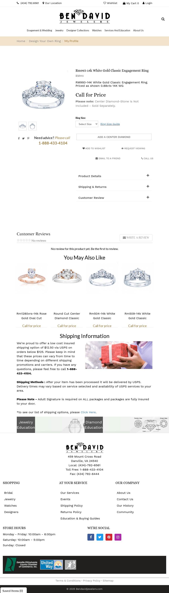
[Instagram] (118, 537)
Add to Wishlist (94, 148)
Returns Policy (71, 512)
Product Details (89, 176)
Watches (10, 505)
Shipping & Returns (92, 187)
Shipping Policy (71, 505)
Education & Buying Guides (80, 518)
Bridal (8, 493)
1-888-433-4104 (91, 469)
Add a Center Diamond (114, 136)
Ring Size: (81, 117)
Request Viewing (133, 148)
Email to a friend (108, 158)
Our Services (69, 493)
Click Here (88, 412)
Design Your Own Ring (45, 41)
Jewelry (9, 499)
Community (125, 512)
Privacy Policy (91, 580)
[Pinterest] (109, 537)
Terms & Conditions (68, 580)
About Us (123, 493)
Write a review (136, 237)
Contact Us (125, 499)
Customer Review (91, 198)
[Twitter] (99, 537)
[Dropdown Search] (163, 19)
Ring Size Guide (110, 123)
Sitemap (108, 580)
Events (65, 499)
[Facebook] (90, 537)
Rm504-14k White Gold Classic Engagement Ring (102, 318)
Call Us (147, 158)
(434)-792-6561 (88, 465)
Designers (11, 512)
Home (21, 41)
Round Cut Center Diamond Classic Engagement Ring (67, 318)
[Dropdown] (39, 30)
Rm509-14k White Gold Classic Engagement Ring (138, 318)
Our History (125, 505)
